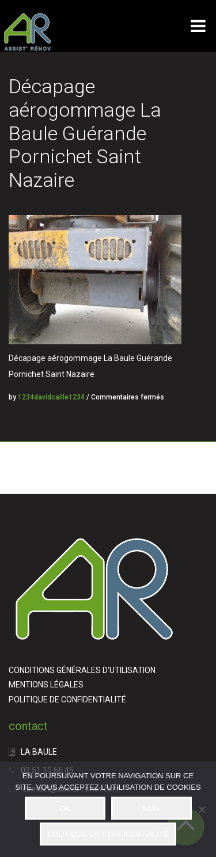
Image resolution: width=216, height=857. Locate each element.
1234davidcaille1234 (51, 397)
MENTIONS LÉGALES (46, 684)
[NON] (201, 809)
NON (151, 808)
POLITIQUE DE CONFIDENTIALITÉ (67, 699)
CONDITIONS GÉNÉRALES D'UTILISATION (82, 670)
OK (64, 808)
